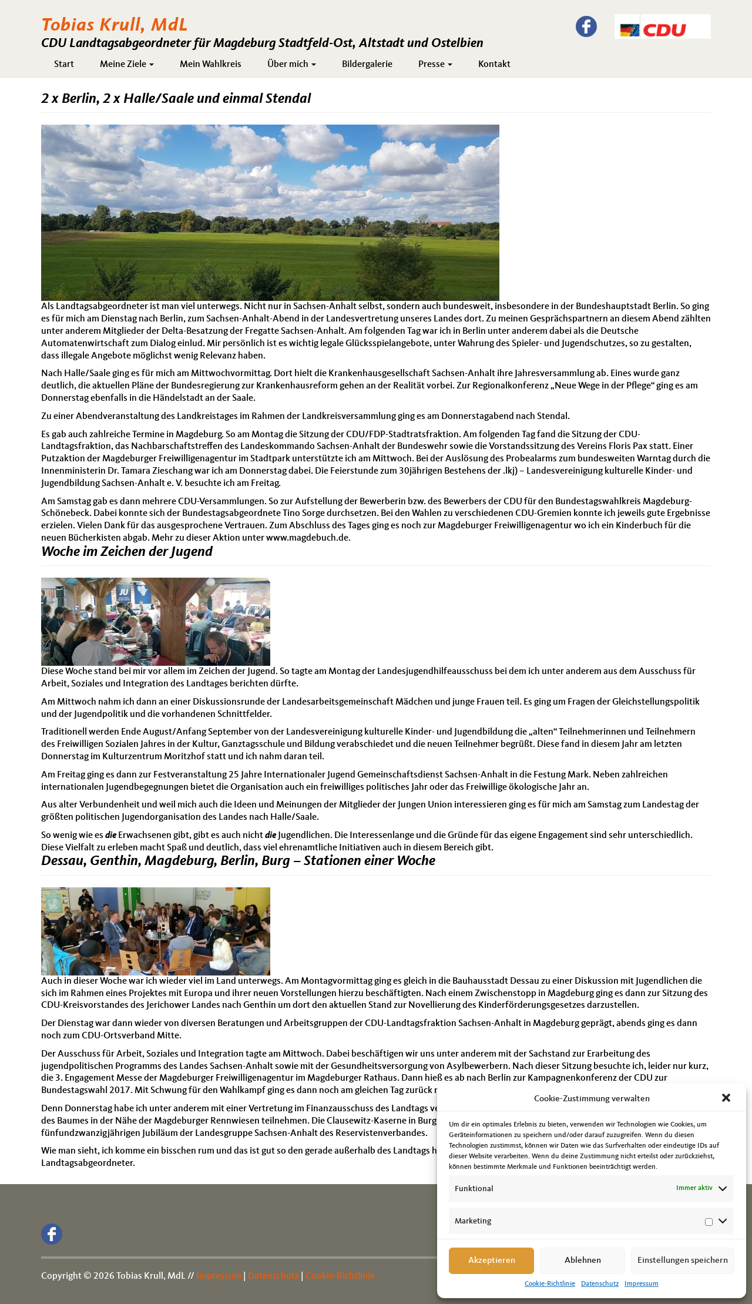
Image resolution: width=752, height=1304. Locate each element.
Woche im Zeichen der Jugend (127, 552)
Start (64, 64)
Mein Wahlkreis (210, 64)
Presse (435, 64)
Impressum (642, 1284)
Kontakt (494, 64)
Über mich (291, 64)
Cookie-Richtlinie (550, 1284)
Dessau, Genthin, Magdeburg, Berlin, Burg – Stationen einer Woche (238, 861)
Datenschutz (600, 1284)
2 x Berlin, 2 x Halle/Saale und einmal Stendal (176, 99)
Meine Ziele (127, 64)
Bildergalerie (367, 64)
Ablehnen (583, 1260)
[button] (727, 1099)
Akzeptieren (491, 1260)
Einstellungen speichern (682, 1260)
